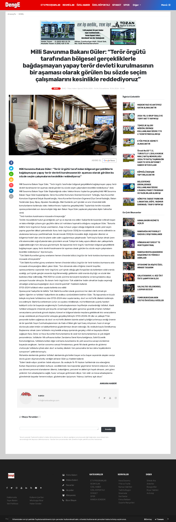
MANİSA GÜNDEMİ (97, 499)
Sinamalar (123, 493)
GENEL (21, 14)
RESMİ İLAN (68, 5)
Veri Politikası (12, 504)
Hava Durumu (124, 481)
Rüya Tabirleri (152, 490)
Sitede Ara (151, 481)
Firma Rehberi (124, 499)
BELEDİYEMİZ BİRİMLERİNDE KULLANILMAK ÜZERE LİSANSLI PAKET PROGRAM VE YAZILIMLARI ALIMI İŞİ (150, 187)
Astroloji (150, 493)
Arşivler (68, 490)
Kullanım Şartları (37, 497)
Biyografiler (152, 487)
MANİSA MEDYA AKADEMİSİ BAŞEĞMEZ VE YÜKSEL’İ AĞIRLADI (150, 255)
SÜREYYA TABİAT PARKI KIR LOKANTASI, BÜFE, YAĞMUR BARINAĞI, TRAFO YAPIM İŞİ (150, 202)
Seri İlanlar (123, 496)
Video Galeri (70, 480)
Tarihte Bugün (125, 490)
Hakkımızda (12, 497)
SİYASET (116, 5)
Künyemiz (69, 495)
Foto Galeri (69, 475)
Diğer (136, 5)
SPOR (126, 5)
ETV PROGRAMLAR (50, 5)
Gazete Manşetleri (126, 503)
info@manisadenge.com (48, 400)
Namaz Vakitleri (125, 487)
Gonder (108, 429)
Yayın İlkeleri (12, 500)
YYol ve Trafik (124, 484)
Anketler (150, 484)
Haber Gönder (36, 504)
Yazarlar (68, 485)
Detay (148, 519)
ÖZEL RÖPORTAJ (101, 5)
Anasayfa (12, 14)
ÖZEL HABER (83, 5)
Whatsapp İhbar (36, 500)
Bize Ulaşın (69, 500)
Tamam (159, 519)
